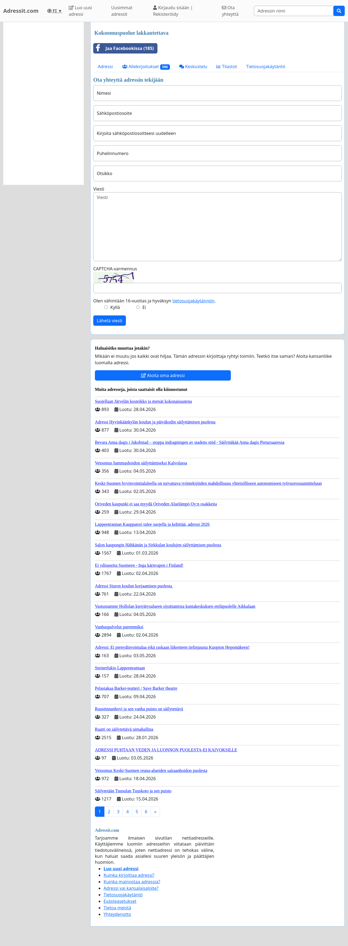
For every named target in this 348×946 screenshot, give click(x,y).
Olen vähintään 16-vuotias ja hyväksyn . (154, 301)
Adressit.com (21, 10)
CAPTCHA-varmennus (115, 269)
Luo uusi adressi (80, 11)
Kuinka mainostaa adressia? (132, 882)
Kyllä (115, 307)
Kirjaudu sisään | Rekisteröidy (173, 11)
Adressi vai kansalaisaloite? (131, 888)
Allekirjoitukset (146, 67)
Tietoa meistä (117, 908)
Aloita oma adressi (163, 375)
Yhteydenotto (117, 914)
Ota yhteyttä (230, 11)
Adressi (105, 66)
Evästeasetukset (120, 901)
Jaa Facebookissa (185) (124, 48)
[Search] (294, 11)
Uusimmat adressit (121, 11)
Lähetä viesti (109, 321)
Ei (144, 307)
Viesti (98, 189)
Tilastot (226, 66)
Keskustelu (193, 66)
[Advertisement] (43, 103)
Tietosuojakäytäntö (265, 66)
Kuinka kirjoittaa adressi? (129, 875)
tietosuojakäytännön (193, 301)
